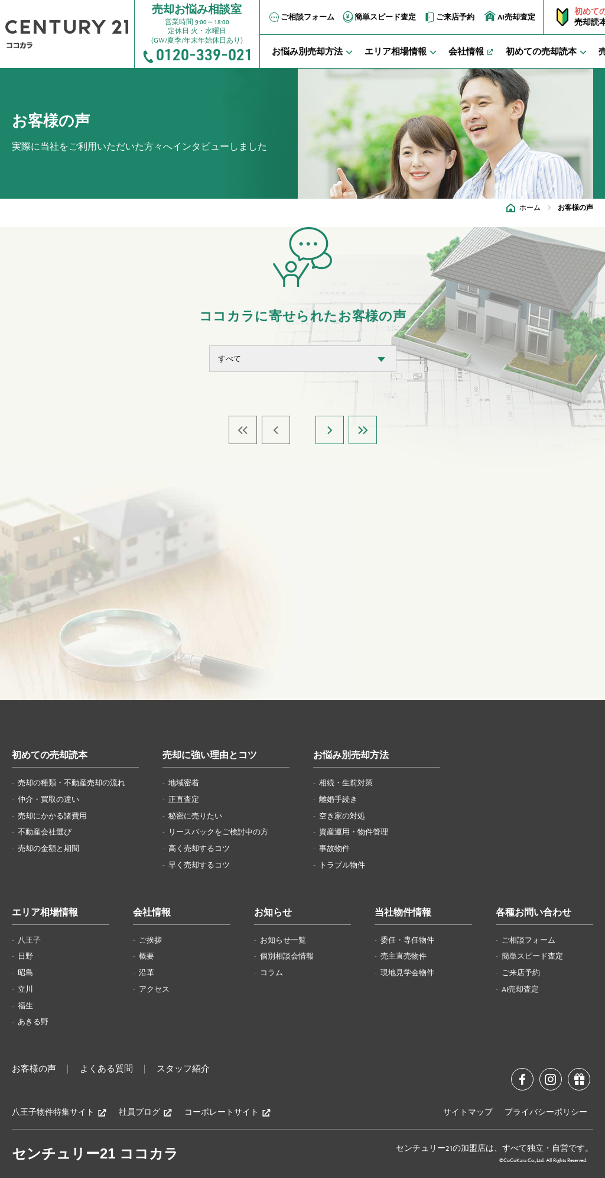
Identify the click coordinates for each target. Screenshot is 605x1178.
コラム (271, 973)
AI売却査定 (509, 16)
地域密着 (183, 783)
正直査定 (183, 799)
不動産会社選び (44, 832)
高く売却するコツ (199, 848)
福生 (25, 1006)
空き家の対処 (342, 816)
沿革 (146, 973)
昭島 (25, 973)
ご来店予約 (448, 17)
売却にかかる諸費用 (52, 816)
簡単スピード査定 (378, 17)
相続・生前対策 (346, 783)
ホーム (530, 207)
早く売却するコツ (199, 865)
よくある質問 (106, 1069)
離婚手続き (338, 799)
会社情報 (152, 912)
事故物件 (334, 848)
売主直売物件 (403, 956)
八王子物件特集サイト (59, 1113)
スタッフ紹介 (183, 1069)
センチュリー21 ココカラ (95, 1153)
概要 (146, 956)
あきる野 (33, 1022)
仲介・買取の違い (48, 799)
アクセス (154, 989)
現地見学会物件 (407, 973)
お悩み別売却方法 (351, 755)
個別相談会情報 (287, 956)
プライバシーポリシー (546, 1112)
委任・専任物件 (407, 940)
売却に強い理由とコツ (209, 755)
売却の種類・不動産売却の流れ (71, 783)
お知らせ (273, 912)
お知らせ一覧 (283, 940)
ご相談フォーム (301, 17)
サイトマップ (468, 1112)
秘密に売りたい (195, 816)
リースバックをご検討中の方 (218, 832)
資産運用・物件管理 (353, 832)
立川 (25, 989)
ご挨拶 (150, 940)
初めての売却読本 (49, 755)
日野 (25, 956)
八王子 (29, 940)
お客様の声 (34, 1069)
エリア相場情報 (45, 912)
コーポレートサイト (227, 1113)
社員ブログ (146, 1113)
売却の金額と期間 (48, 848)
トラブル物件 (342, 865)
